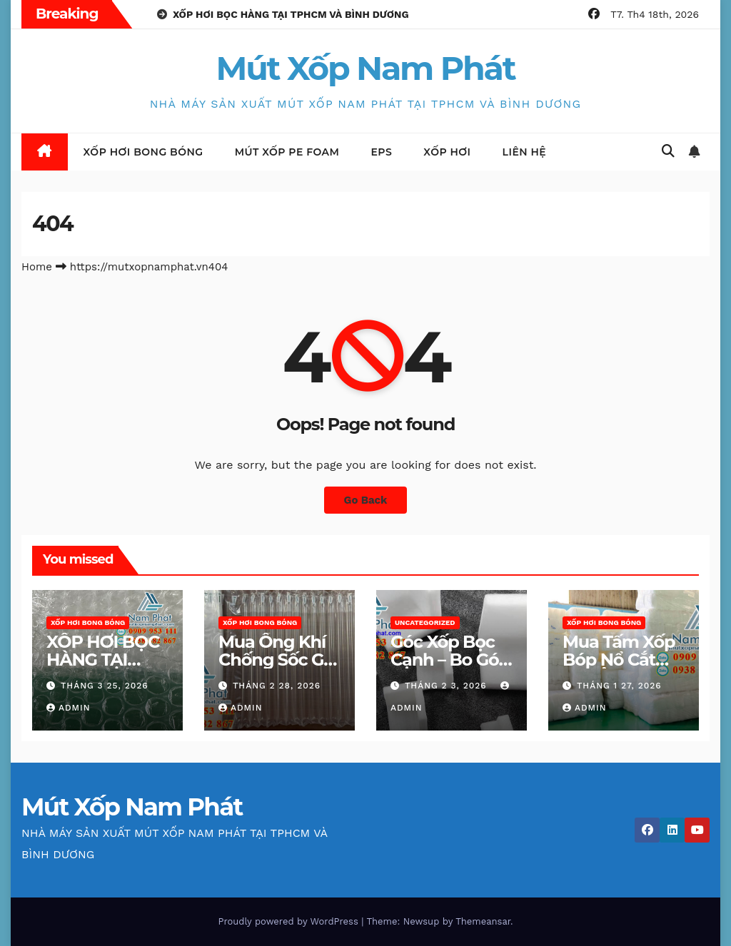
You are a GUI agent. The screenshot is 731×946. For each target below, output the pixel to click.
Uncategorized (425, 622)
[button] (668, 150)
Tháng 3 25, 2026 (104, 686)
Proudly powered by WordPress (289, 921)
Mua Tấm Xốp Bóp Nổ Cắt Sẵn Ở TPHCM (619, 659)
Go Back (365, 500)
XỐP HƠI (446, 152)
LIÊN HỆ (525, 152)
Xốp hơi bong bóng (143, 152)
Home (36, 266)
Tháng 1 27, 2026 (619, 686)
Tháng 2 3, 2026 (447, 686)
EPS (381, 152)
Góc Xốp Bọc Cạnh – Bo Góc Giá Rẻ (449, 659)
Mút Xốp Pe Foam (287, 152)
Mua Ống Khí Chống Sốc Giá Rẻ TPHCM (278, 659)
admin (68, 708)
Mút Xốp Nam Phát (365, 68)
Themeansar (482, 921)
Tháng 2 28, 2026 (277, 686)
